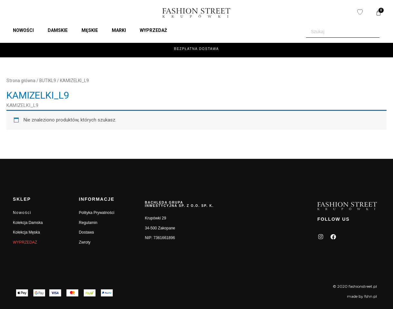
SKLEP (22, 199)
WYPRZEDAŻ (25, 242)
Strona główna (20, 80)
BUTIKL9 (47, 80)
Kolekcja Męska (26, 232)
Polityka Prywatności (96, 212)
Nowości (22, 212)
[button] (27, 30)
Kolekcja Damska (28, 222)
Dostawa (86, 232)
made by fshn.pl (362, 296)
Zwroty (85, 242)
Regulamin (88, 222)
